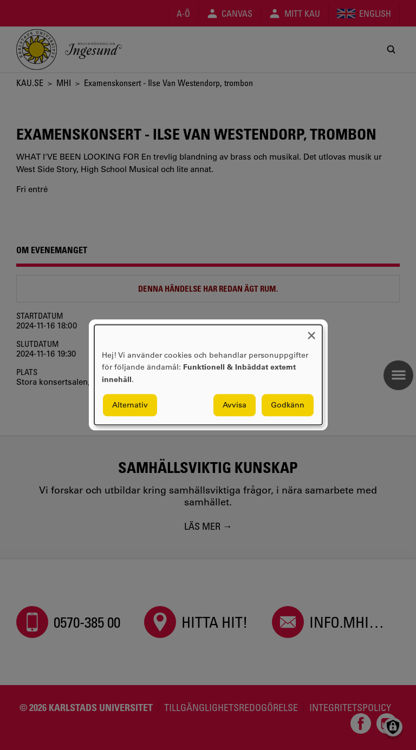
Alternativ (130, 405)
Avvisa (234, 405)
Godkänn (287, 405)
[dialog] (208, 375)
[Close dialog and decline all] (311, 331)
